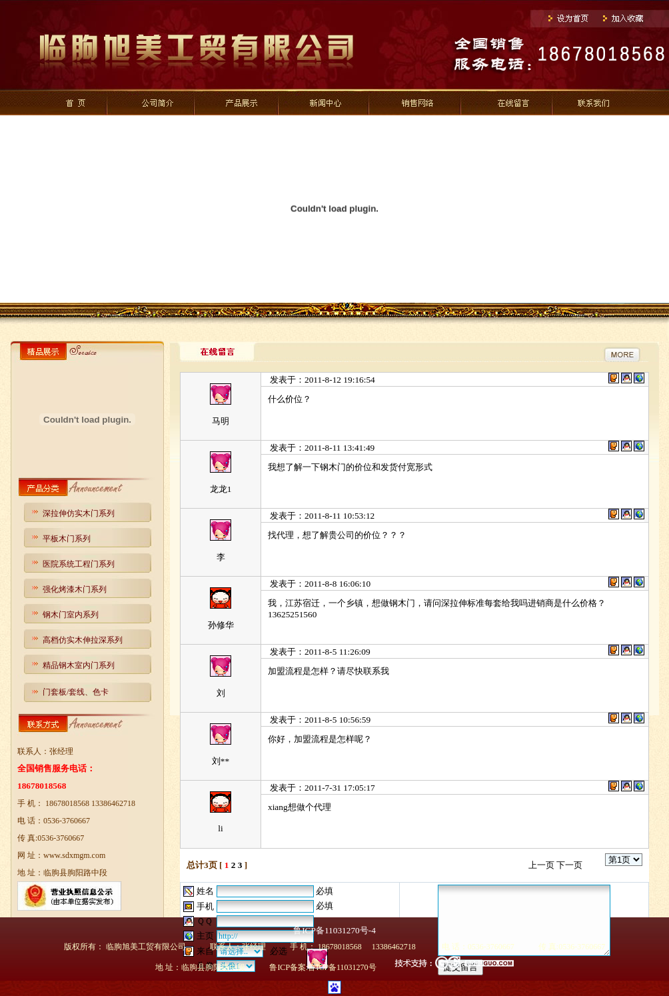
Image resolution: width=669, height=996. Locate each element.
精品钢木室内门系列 (79, 665)
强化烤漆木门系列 (75, 589)
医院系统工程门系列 (79, 564)
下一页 (569, 865)
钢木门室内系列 (71, 614)
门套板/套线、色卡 (76, 692)
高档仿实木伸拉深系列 (83, 640)
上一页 (541, 865)
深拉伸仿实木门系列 (79, 513)
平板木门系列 (67, 538)
